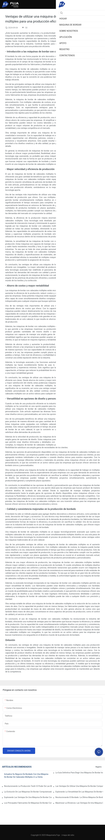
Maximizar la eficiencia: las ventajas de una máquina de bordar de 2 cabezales (79, 803)
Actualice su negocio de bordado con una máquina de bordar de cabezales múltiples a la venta (26, 775)
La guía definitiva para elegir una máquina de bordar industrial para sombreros (79, 773)
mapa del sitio (68, 835)
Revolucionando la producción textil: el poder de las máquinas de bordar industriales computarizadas (28, 786)
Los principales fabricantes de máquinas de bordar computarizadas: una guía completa (28, 803)
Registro (99, 767)
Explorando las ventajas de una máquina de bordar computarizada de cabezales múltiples (28, 797)
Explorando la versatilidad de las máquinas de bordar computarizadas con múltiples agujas (79, 792)
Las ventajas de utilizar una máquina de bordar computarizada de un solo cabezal (79, 786)
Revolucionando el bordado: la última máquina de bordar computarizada (79, 797)
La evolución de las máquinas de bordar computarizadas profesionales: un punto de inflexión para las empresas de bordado (28, 792)
